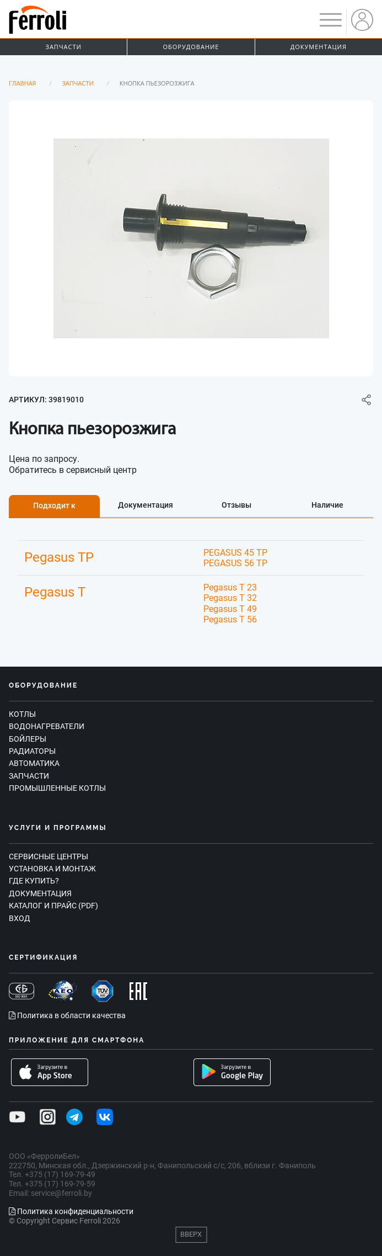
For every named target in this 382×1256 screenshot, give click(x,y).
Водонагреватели (46, 726)
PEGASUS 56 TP (235, 563)
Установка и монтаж (52, 868)
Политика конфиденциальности (71, 1211)
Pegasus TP (59, 557)
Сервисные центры (48, 856)
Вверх (191, 1234)
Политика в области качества (67, 1015)
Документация (318, 46)
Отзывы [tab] (236, 505)
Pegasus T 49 (230, 609)
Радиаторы (32, 751)
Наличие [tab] (327, 505)
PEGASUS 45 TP (235, 552)
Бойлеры (27, 739)
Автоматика (34, 763)
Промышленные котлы (57, 788)
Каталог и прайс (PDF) (53, 905)
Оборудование (191, 46)
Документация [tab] (145, 505)
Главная (22, 83)
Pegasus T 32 (230, 598)
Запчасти (64, 46)
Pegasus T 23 (230, 587)
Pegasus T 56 (230, 619)
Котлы (22, 714)
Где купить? (34, 880)
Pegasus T (54, 592)
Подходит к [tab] (54, 505)
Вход (19, 918)
